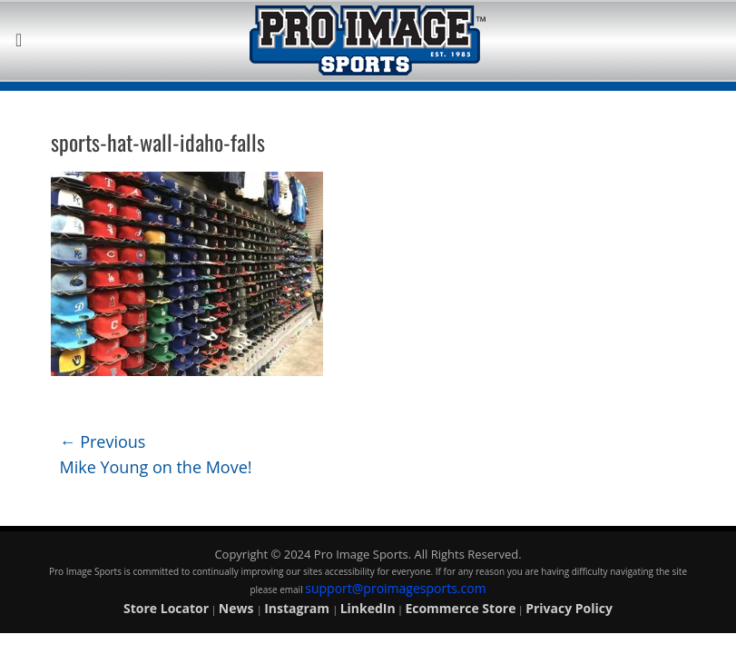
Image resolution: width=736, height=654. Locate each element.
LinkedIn (368, 608)
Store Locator (166, 608)
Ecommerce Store (460, 608)
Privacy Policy (569, 608)
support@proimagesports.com (395, 588)
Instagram (298, 608)
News (238, 608)
